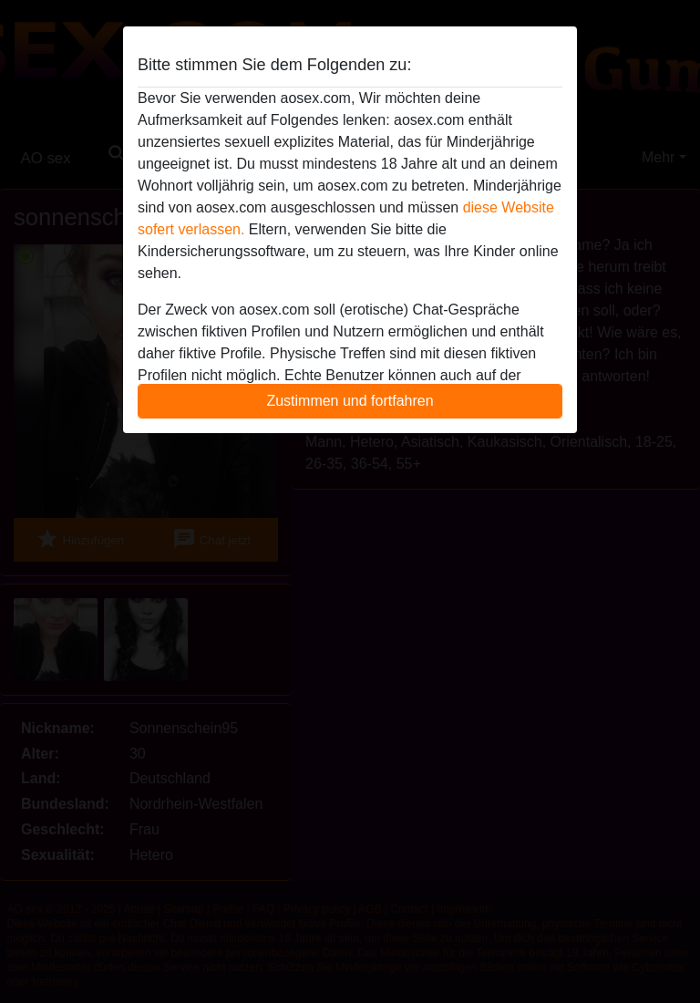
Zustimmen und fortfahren (349, 400)
